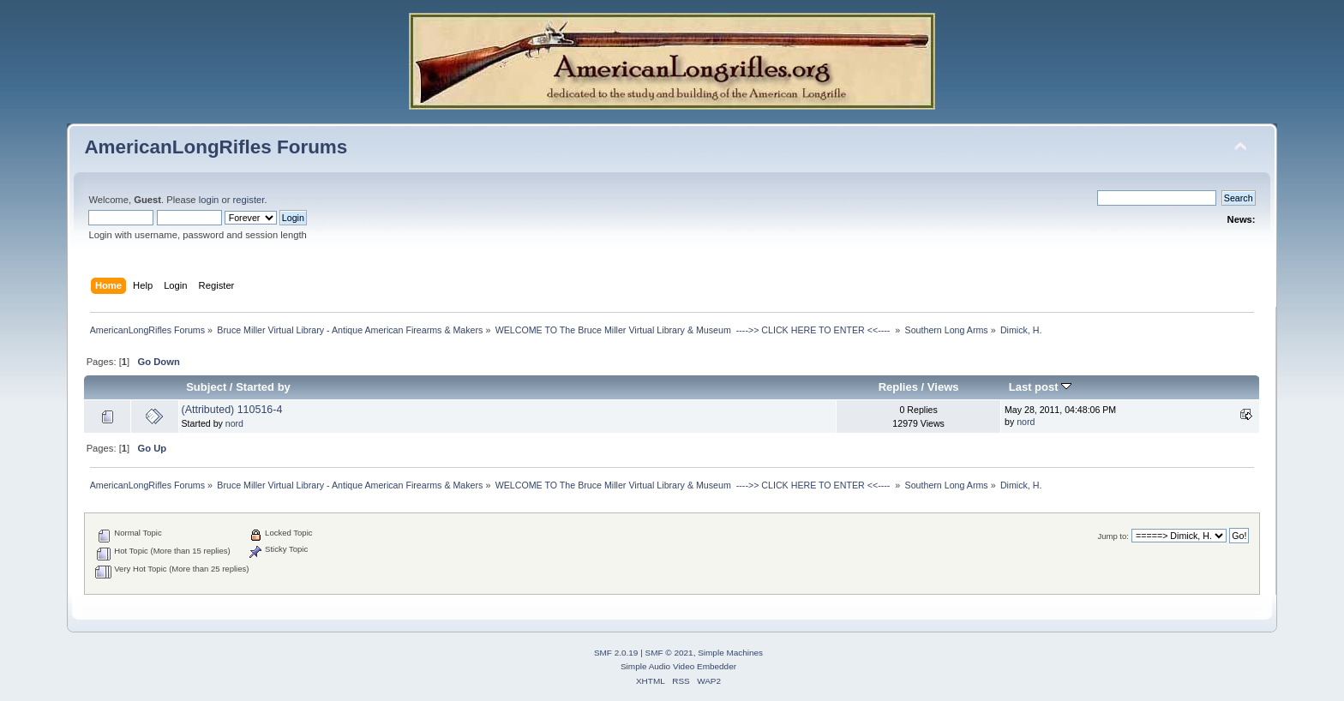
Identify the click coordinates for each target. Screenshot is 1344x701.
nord (234, 423)
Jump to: (1113, 536)
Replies (898, 386)
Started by (263, 386)
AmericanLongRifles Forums (215, 147)
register (249, 200)
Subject (206, 386)
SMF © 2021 (669, 652)
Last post (1040, 386)
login (209, 200)
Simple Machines (730, 652)
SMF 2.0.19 (616, 652)
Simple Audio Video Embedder (678, 666)
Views (943, 386)
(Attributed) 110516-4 (232, 410)
